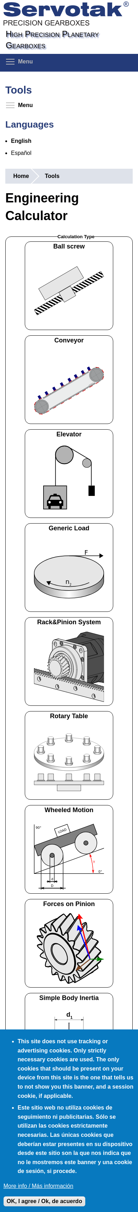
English (21, 141)
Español (21, 153)
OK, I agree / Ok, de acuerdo (44, 1201)
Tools (52, 176)
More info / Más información (38, 1186)
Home (21, 176)
